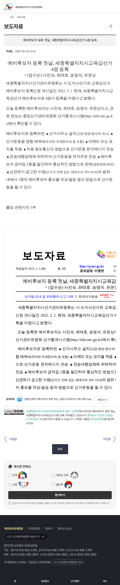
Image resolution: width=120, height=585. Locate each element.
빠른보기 (102, 399)
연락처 (48, 528)
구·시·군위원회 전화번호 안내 (68, 562)
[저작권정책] (97, 419)
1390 (41, 562)
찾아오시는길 (64, 528)
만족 (14, 475)
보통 (14, 484)
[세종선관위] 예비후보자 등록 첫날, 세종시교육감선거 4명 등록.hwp (54, 399)
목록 (60, 449)
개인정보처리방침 (13, 528)
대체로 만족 (62, 475)
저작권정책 (34, 528)
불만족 (59, 484)
